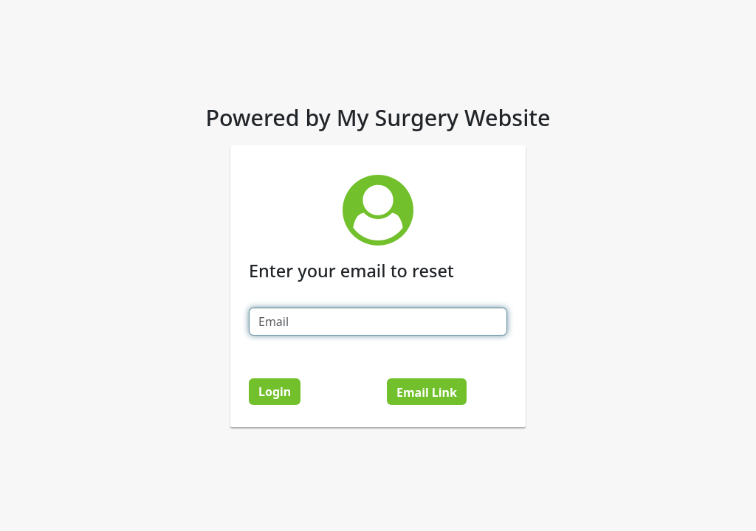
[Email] (378, 322)
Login (274, 392)
